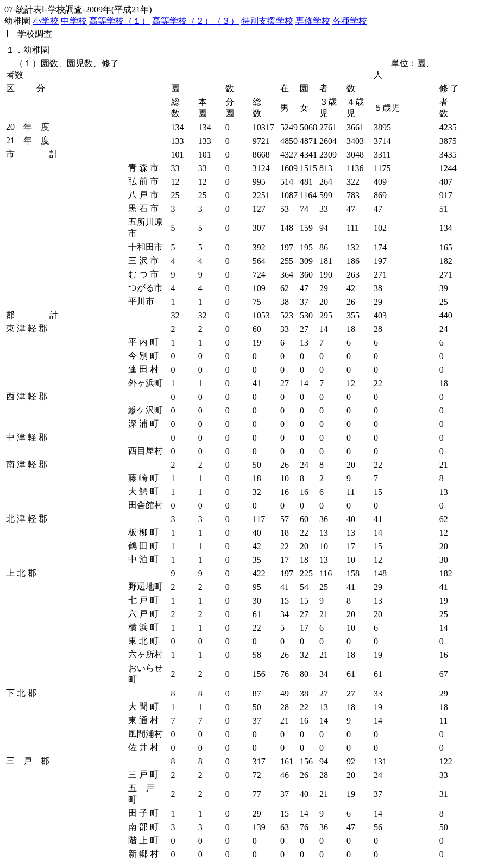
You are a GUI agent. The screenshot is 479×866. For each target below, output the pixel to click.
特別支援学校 (267, 21)
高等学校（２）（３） (195, 21)
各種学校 (349, 21)
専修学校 (312, 21)
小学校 (46, 21)
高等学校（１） (119, 21)
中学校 (74, 21)
